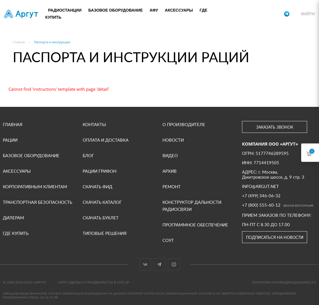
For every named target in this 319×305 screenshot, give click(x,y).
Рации (10, 139)
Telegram (159, 264)
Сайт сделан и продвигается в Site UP (93, 282)
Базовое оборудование (115, 10)
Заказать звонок (274, 127)
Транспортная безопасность (37, 202)
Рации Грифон (99, 171)
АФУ (153, 10)
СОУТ (168, 240)
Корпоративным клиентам (35, 186)
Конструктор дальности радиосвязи (191, 206)
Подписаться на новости (274, 237)
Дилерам (13, 217)
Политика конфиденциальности (284, 282)
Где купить (16, 233)
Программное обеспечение (195, 224)
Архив (169, 171)
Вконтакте (145, 264)
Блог (88, 155)
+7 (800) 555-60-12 (261, 14)
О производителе (183, 124)
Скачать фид (97, 186)
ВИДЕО (170, 155)
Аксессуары (179, 10)
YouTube (174, 264)
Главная (12, 124)
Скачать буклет (101, 217)
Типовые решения (105, 233)
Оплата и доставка (106, 139)
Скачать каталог (102, 202)
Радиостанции (65, 10)
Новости (173, 139)
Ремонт (171, 186)
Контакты (94, 124)
